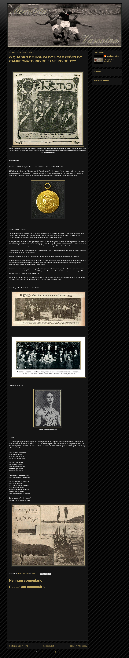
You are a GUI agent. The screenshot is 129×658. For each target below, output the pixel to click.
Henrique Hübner (113, 56)
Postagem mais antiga (78, 646)
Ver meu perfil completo (109, 60)
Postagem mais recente (18, 646)
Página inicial (48, 646)
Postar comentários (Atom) (51, 652)
